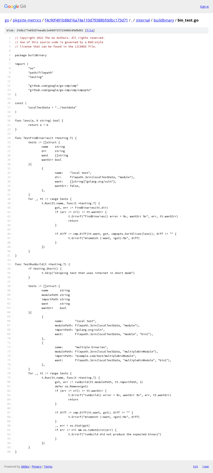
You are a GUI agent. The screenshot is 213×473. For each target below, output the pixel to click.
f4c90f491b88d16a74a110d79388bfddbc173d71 (86, 20)
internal (143, 20)
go (7, 20)
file (90, 30)
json (205, 466)
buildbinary (164, 20)
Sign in (204, 7)
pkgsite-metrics (27, 20)
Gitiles (25, 466)
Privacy (36, 466)
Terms (48, 466)
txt (195, 466)
